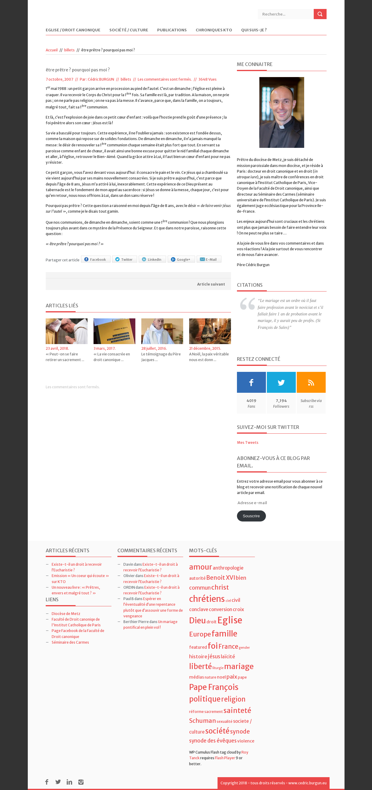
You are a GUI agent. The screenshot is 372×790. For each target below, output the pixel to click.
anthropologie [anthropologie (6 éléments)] (228, 568)
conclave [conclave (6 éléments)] (198, 609)
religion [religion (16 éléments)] (233, 699)
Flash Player (225, 758)
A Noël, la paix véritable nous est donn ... (209, 357)
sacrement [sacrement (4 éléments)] (213, 711)
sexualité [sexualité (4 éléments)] (224, 721)
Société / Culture (128, 30)
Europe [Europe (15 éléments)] (200, 634)
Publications (172, 30)
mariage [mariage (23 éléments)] (239, 666)
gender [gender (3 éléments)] (244, 648)
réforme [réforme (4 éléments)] (196, 711)
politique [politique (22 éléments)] (205, 699)
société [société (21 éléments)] (217, 731)
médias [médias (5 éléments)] (196, 677)
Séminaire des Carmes (70, 642)
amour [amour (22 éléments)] (200, 567)
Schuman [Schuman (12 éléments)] (202, 720)
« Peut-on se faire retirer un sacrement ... (65, 357)
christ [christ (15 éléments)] (220, 587)
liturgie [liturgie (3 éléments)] (217, 668)
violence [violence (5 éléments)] (245, 741)
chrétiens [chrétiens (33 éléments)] (207, 599)
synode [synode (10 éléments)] (240, 731)
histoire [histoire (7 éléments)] (198, 656)
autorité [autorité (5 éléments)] (197, 578)
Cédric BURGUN (101, 79)
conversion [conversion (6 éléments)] (220, 609)
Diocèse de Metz (66, 613)
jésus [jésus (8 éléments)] (214, 656)
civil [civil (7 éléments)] (236, 600)
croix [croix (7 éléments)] (238, 609)
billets (69, 50)
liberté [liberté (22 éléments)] (200, 666)
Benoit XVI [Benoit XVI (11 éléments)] (220, 577)
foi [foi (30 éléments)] (213, 646)
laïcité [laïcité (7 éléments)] (228, 656)
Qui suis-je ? (254, 30)
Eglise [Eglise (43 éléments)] (229, 620)
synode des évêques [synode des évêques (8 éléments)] (213, 740)
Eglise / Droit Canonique (73, 30)
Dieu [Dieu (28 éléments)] (197, 620)
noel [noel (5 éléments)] (221, 677)
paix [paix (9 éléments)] (231, 676)
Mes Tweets (247, 442)
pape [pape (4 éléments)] (242, 677)
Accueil (52, 50)
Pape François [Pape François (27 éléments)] (213, 687)
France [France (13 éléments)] (228, 647)
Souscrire (251, 516)
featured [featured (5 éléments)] (198, 647)
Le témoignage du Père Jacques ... (161, 357)
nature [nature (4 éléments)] (210, 677)
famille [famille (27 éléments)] (224, 634)
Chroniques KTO (214, 30)
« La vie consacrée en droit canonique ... (112, 357)
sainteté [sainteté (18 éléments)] (237, 710)
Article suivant (211, 284)
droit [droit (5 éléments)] (211, 622)
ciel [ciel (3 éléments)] (228, 601)
